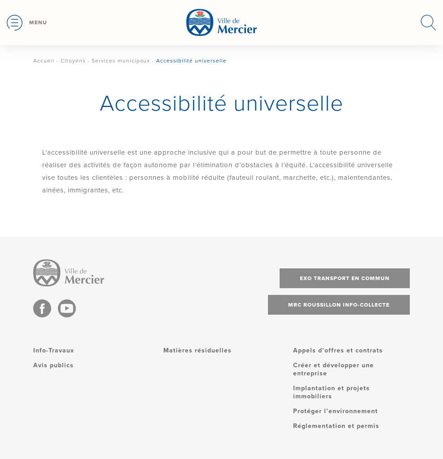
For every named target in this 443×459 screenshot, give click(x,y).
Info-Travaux (53, 350)
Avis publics (53, 365)
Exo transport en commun (345, 278)
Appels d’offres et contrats (338, 350)
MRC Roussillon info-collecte (339, 305)
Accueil (43, 61)
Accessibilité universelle (191, 61)
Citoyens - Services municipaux (105, 61)
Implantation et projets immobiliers (331, 392)
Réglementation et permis (336, 426)
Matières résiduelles (197, 350)
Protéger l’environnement (335, 411)
